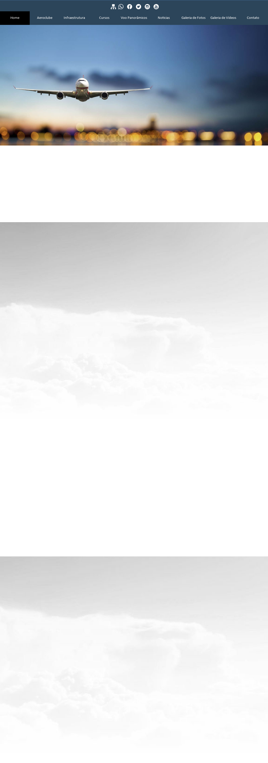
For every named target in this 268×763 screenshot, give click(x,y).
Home (14, 18)
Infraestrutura (74, 18)
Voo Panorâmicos (134, 18)
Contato (253, 18)
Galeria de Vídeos (223, 18)
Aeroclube (44, 18)
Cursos (104, 18)
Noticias (164, 18)
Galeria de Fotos (193, 18)
